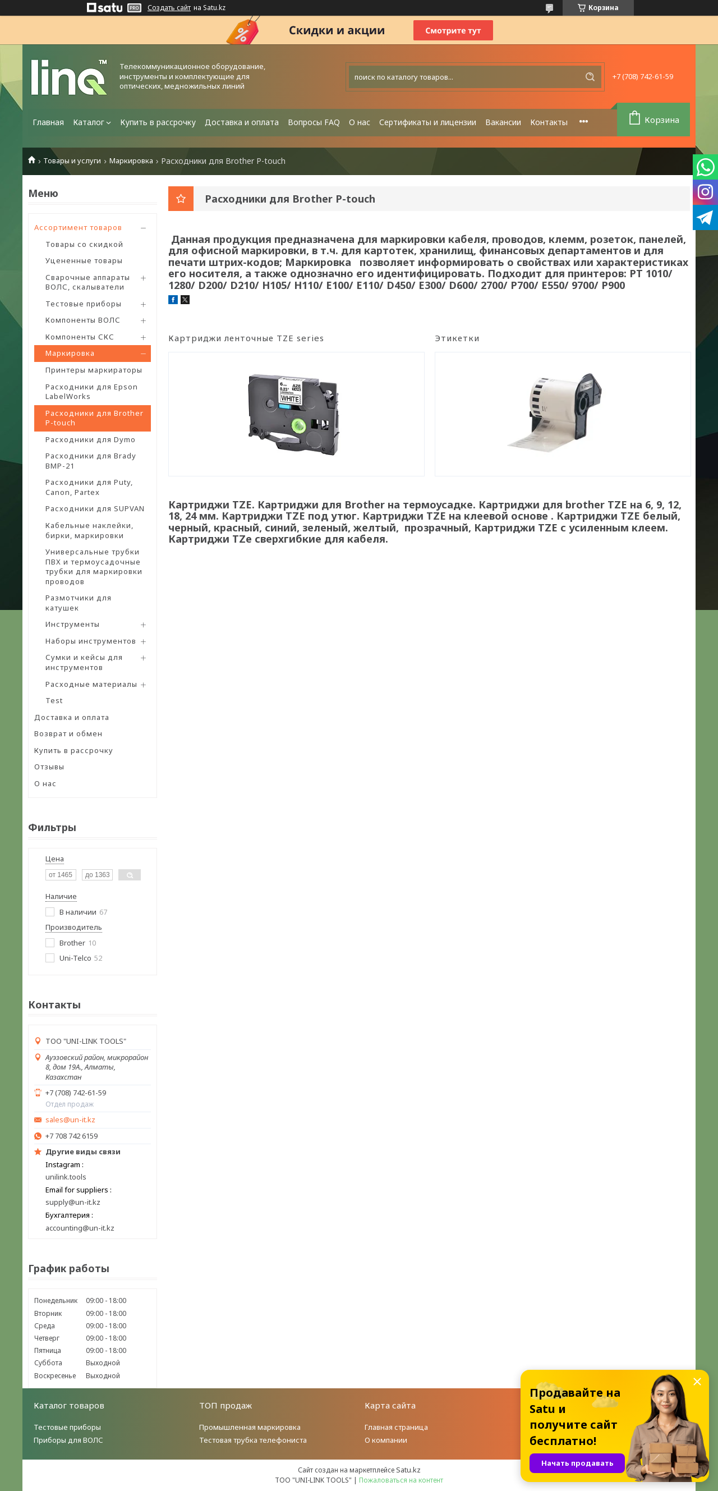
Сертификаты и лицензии (427, 122)
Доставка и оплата (242, 122)
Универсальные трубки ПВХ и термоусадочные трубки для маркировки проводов (93, 566)
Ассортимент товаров (78, 227)
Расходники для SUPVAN (95, 508)
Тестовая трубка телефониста (253, 1440)
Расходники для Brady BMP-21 (90, 461)
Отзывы (49, 766)
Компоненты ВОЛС (83, 320)
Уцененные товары (84, 260)
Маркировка (131, 161)
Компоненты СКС (79, 337)
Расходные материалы (91, 684)
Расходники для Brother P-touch (94, 418)
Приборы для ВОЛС (68, 1440)
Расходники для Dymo (90, 439)
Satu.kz (408, 1470)
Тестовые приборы (83, 304)
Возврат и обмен (68, 733)
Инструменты (72, 624)
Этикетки (457, 337)
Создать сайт (169, 8)
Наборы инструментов (90, 641)
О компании (386, 1440)
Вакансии (503, 122)
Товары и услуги (72, 161)
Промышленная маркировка (250, 1427)
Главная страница (396, 1427)
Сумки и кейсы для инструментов (84, 662)
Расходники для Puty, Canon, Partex (89, 487)
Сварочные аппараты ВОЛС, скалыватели (87, 282)
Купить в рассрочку (158, 122)
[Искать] (590, 77)
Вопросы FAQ (314, 122)
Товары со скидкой (84, 244)
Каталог (88, 122)
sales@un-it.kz (70, 1120)
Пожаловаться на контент (401, 1480)
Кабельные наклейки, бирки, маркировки (89, 530)
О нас (359, 122)
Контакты (549, 122)
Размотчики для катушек (78, 603)
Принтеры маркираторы (93, 370)
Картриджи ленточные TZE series (246, 337)
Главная (48, 122)
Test (54, 700)
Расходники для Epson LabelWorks (91, 392)
